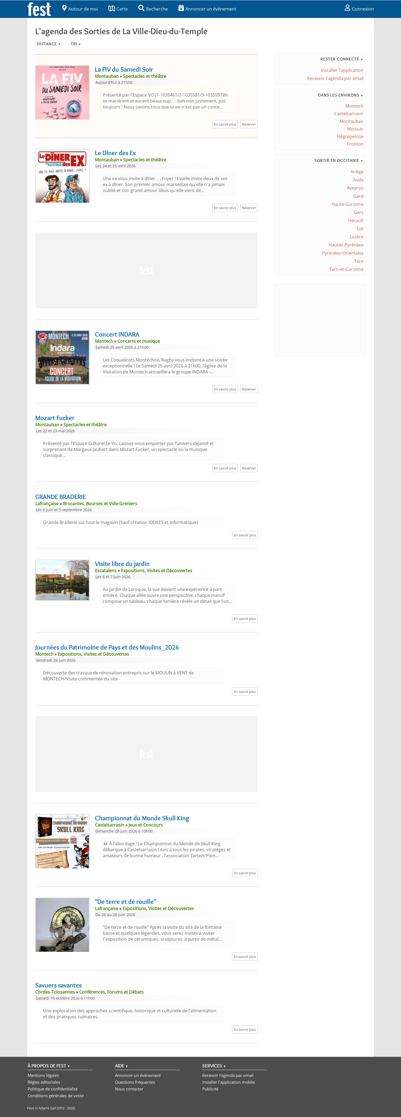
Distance (49, 43)
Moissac (355, 129)
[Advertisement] (146, 270)
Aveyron (355, 188)
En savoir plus (225, 124)
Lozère (357, 237)
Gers (359, 212)
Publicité (210, 1089)
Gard (358, 196)
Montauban (352, 121)
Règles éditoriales (44, 1082)
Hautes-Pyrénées (346, 245)
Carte (118, 9)
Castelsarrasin (349, 114)
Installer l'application (342, 70)
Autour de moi (80, 9)
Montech (354, 106)
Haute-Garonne (348, 204)
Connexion (359, 9)
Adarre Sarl (47, 1108)
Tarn (359, 261)
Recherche (153, 9)
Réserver (249, 124)
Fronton (355, 144)
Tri (76, 43)
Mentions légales (43, 1075)
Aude (358, 180)
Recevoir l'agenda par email (335, 78)
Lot (360, 229)
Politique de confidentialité (53, 1089)
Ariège (357, 172)
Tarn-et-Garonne (346, 269)
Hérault (356, 220)
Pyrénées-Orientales (343, 253)
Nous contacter (129, 1089)
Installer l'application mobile (228, 1082)
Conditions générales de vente (56, 1095)
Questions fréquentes (135, 1082)
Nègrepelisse (350, 136)
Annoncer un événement (207, 9)
